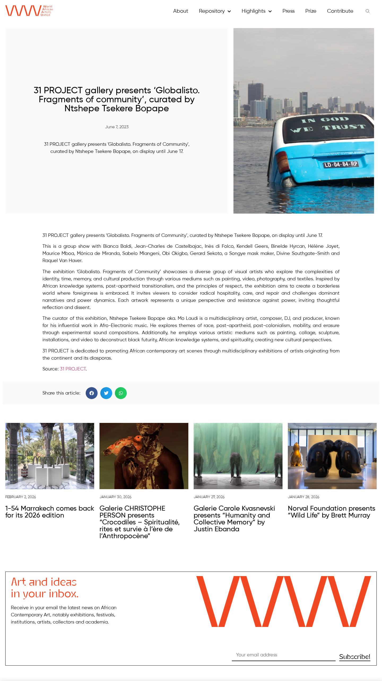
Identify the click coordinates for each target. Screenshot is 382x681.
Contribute (340, 11)
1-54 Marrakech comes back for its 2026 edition (49, 512)
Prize (310, 11)
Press (289, 11)
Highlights (257, 11)
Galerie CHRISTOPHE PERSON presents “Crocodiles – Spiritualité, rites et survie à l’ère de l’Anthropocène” (139, 522)
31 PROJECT (73, 369)
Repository (215, 11)
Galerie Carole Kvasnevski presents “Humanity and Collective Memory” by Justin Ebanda (234, 519)
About (180, 11)
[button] (92, 393)
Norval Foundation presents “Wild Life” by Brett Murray (331, 512)
